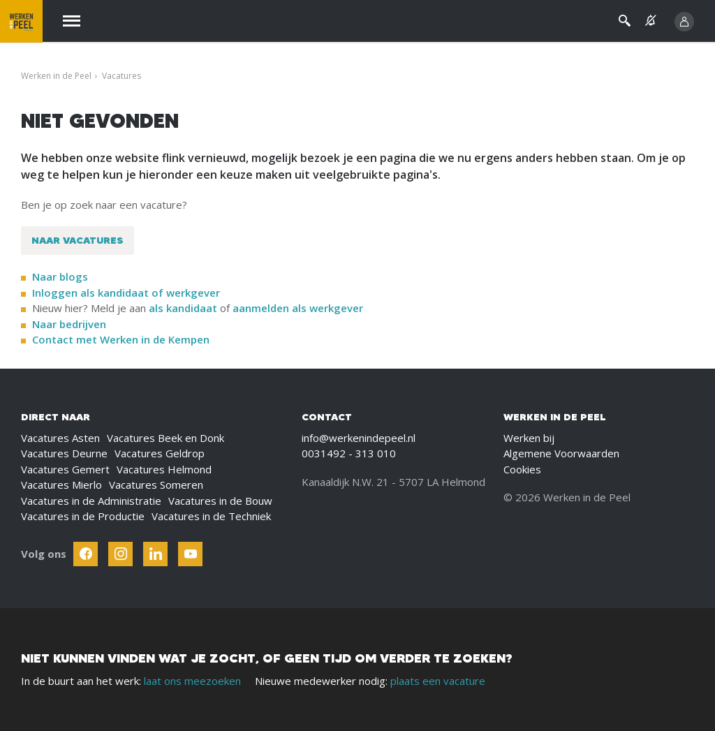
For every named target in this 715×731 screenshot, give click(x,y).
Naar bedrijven (70, 324)
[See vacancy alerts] (650, 21)
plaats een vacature (437, 681)
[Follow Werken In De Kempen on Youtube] (190, 554)
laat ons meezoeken (192, 681)
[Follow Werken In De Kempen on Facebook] (85, 554)
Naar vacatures (77, 240)
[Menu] (71, 21)
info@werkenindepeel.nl (358, 438)
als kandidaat (183, 308)
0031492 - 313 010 (349, 453)
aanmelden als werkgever (298, 308)
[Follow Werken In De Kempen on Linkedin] (155, 554)
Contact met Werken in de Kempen (120, 339)
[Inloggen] (684, 21)
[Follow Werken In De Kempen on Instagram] (120, 554)
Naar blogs (60, 276)
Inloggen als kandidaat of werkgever (126, 293)
